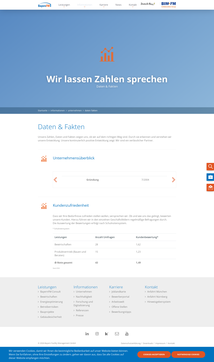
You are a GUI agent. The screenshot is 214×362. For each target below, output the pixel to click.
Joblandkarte (119, 291)
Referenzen (82, 310)
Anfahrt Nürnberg (157, 296)
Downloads (148, 343)
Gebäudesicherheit (51, 317)
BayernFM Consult (50, 291)
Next (173, 179)
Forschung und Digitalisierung (83, 303)
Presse (80, 315)
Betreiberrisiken (49, 306)
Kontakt (171, 343)
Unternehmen (84, 291)
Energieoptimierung (51, 301)
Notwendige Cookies (188, 354)
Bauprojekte (47, 311)
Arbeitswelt (118, 301)
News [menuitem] (118, 4)
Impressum (160, 343)
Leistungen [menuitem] (62, 5)
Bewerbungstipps (121, 311)
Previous (55, 179)
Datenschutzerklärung (131, 343)
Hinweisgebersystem (159, 301)
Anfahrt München (157, 291)
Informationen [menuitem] (83, 5)
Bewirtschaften (48, 296)
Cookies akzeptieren (154, 354)
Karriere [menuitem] (102, 5)
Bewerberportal (120, 296)
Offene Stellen (119, 306)
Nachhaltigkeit (84, 296)
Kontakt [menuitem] (131, 5)
